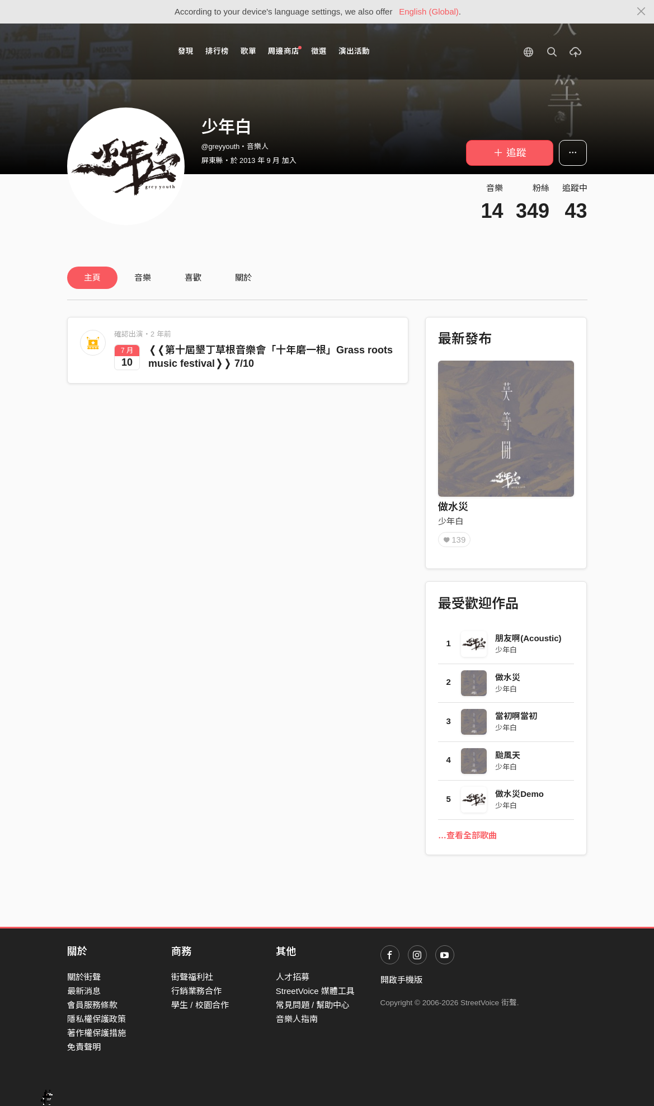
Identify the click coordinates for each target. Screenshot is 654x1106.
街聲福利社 (192, 977)
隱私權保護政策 (96, 1019)
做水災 (453, 506)
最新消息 (84, 991)
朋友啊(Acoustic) (528, 638)
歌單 (248, 51)
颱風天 (507, 755)
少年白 (450, 521)
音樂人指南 (297, 1019)
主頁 (92, 277)
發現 (186, 51)
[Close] (641, 11)
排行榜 (217, 51)
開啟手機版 (401, 979)
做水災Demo (519, 794)
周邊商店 (285, 50)
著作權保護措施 (96, 1033)
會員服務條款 (92, 1005)
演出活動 (354, 51)
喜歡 (193, 277)
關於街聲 (84, 977)
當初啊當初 (516, 716)
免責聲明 (84, 1047)
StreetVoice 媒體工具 (315, 991)
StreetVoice (113, 51)
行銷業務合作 (196, 991)
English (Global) (429, 11)
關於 (243, 277)
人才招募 (292, 977)
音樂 (142, 277)
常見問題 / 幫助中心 (313, 1005)
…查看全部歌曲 (467, 835)
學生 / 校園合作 (200, 1005)
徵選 (319, 51)
